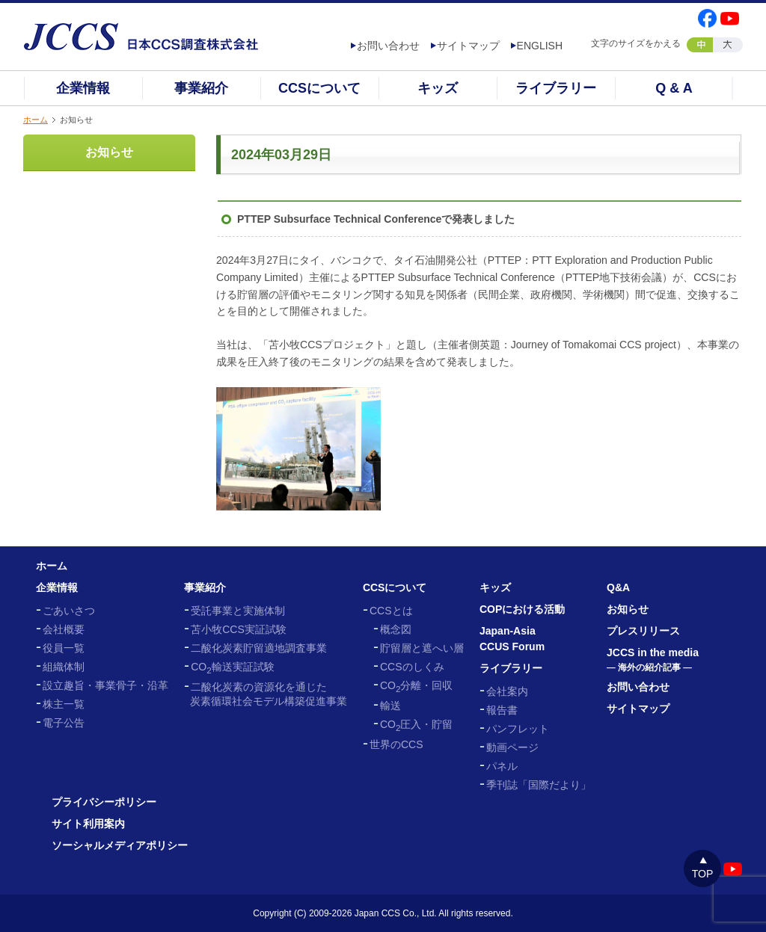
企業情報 (83, 88)
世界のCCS (396, 744)
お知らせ (109, 152)
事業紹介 (201, 88)
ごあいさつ (69, 611)
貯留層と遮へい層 (422, 648)
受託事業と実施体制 (238, 611)
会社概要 (64, 629)
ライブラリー (555, 88)
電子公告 (64, 723)
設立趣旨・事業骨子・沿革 (105, 685)
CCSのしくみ (412, 667)
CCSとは (391, 611)
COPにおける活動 (522, 609)
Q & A (673, 88)
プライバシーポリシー (104, 802)
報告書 (502, 710)
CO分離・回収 (416, 685)
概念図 (395, 629)
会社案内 (507, 691)
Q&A (618, 587)
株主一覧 (64, 704)
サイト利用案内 (88, 824)
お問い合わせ (388, 46)
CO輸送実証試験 (232, 667)
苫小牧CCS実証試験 (239, 629)
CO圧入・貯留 (416, 724)
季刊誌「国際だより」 (538, 785)
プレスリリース (643, 631)
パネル (502, 766)
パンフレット (517, 729)
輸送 (390, 706)
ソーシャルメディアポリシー (120, 845)
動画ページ (512, 747)
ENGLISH (540, 46)
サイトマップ (468, 46)
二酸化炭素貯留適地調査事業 (259, 648)
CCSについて (319, 88)
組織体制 (64, 667)
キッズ (437, 88)
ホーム (35, 119)
